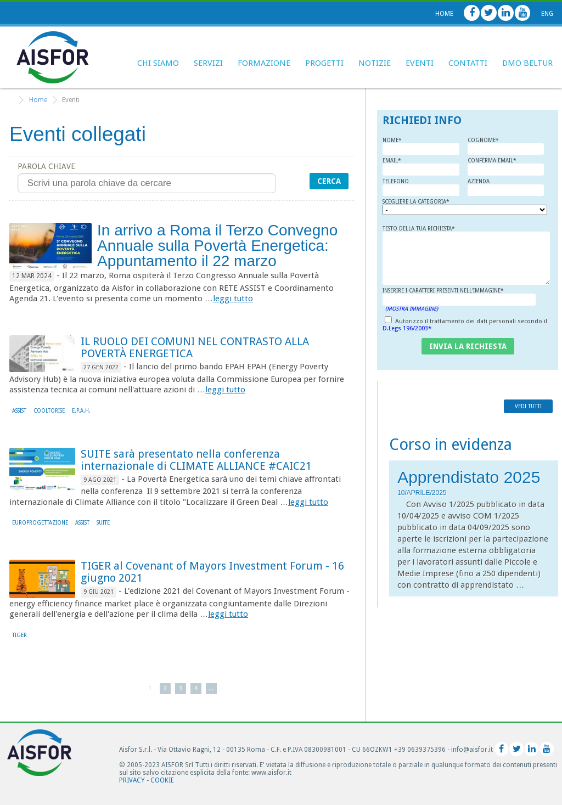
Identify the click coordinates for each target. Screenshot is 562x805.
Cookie (162, 780)
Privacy (132, 780)
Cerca (329, 181)
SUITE (103, 523)
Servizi (208, 63)
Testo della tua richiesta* (466, 255)
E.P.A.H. (81, 411)
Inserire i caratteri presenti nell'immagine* (459, 300)
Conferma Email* (506, 166)
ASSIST (19, 411)
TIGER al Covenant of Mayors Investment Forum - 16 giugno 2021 (212, 571)
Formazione (264, 63)
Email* (421, 166)
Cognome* (506, 146)
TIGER (19, 635)
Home (444, 14)
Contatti (467, 63)
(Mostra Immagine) (411, 309)
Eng (547, 14)
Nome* (421, 146)
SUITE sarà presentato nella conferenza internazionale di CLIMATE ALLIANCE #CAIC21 (196, 459)
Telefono (421, 187)
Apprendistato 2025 (468, 477)
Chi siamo (158, 63)
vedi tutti (528, 406)
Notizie (374, 63)
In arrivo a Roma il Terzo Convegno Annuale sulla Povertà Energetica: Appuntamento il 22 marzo (217, 245)
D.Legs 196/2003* (407, 328)
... (211, 688)
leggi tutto (233, 298)
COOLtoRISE (49, 411)
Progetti (324, 63)
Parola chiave (147, 177)
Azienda (506, 187)
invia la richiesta (468, 346)
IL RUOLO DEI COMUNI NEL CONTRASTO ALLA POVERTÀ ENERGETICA (195, 347)
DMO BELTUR (527, 63)
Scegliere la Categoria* (425, 207)
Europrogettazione (40, 523)
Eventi (420, 63)
